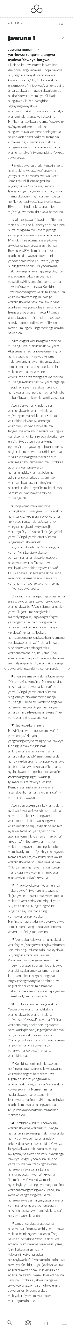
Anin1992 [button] (16, 23)
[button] (22, 23)
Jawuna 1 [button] (36, 38)
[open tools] (61, 24)
